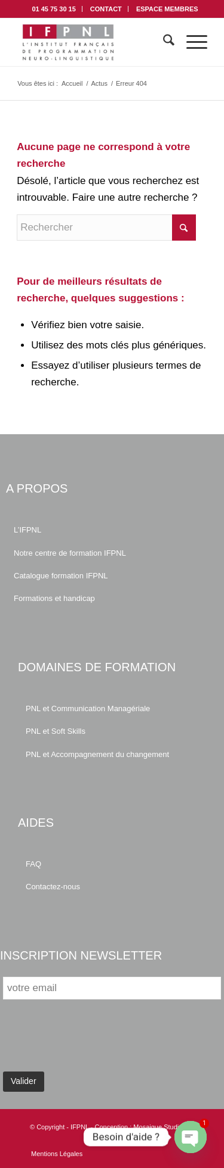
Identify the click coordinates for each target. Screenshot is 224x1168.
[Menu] (190, 42)
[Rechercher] (162, 42)
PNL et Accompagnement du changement (97, 754)
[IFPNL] (93, 42)
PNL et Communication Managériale (88, 708)
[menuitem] (54, 9)
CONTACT (106, 9)
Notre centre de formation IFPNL (70, 553)
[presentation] (94, 1039)
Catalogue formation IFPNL (61, 575)
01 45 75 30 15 (53, 9)
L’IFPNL (27, 529)
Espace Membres (167, 9)
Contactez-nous (53, 886)
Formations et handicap (54, 598)
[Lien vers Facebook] (167, 1141)
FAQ (33, 863)
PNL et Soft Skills (55, 731)
